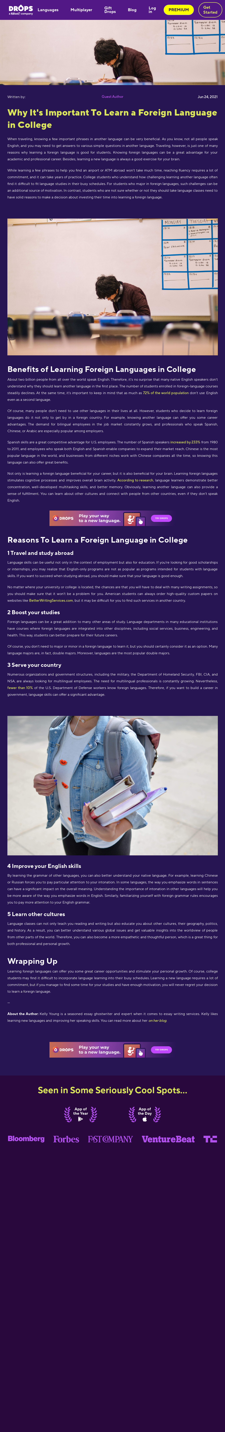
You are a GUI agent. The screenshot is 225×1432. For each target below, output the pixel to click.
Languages (48, 9)
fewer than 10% (20, 688)
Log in (152, 10)
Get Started (210, 10)
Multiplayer (81, 9)
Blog (132, 9)
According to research (135, 480)
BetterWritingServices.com (51, 600)
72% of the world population (166, 393)
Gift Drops (110, 10)
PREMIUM (179, 9)
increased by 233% (185, 442)
